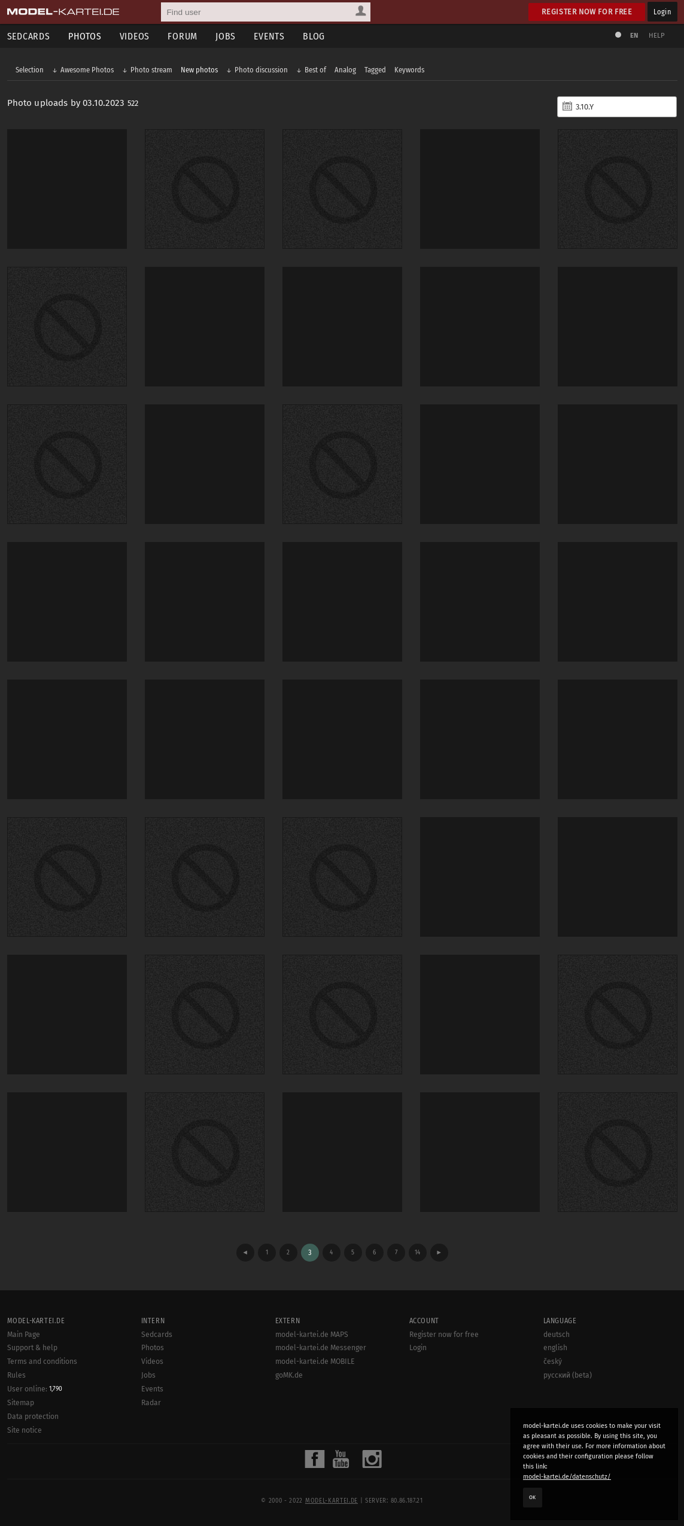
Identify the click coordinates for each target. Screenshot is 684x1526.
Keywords (409, 69)
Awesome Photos (87, 69)
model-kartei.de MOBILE (315, 1361)
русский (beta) (567, 1375)
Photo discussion (261, 69)
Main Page (23, 1334)
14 (417, 1252)
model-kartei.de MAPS (311, 1334)
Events (269, 36)
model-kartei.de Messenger (320, 1348)
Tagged (375, 69)
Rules (16, 1375)
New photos (199, 69)
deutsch (556, 1334)
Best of (315, 69)
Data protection (33, 1416)
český (552, 1361)
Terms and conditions (42, 1361)
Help (657, 35)
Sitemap (20, 1403)
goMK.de (289, 1375)
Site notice (24, 1430)
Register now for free (587, 11)
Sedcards (156, 1334)
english (555, 1348)
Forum (182, 36)
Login (662, 11)
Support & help (32, 1348)
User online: (34, 1389)
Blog (314, 36)
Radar (151, 1403)
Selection (30, 69)
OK (532, 1497)
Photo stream (151, 69)
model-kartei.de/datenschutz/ (567, 1477)
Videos (135, 36)
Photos (85, 36)
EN (634, 35)
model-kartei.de (331, 1500)
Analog (345, 69)
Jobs (225, 36)
